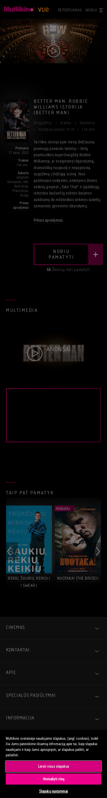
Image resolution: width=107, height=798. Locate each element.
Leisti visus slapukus (53, 766)
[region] (53, 763)
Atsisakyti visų (53, 778)
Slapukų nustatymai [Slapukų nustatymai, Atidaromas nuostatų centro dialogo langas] (53, 791)
